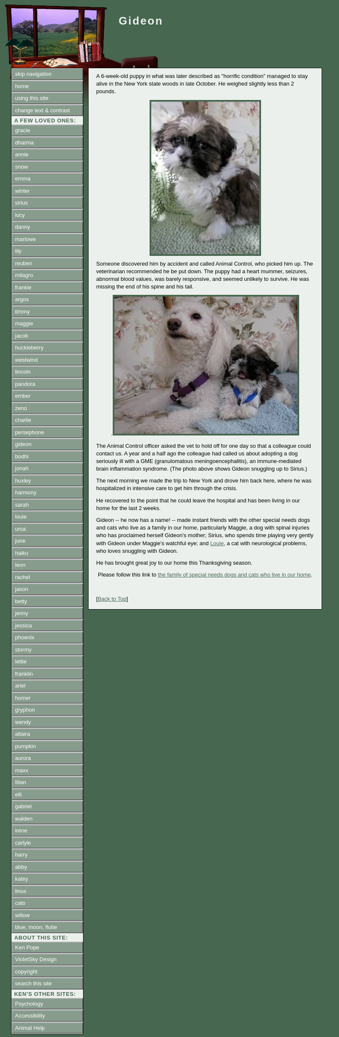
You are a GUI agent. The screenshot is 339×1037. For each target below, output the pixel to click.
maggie (24, 323)
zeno (21, 408)
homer (23, 698)
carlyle (23, 843)
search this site (33, 983)
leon (20, 565)
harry (21, 854)
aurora (23, 758)
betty (21, 601)
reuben (23, 263)
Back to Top (112, 599)
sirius (21, 203)
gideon (23, 444)
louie (21, 516)
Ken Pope (27, 947)
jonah (22, 468)
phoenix (25, 637)
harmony (26, 492)
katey (21, 879)
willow (22, 915)
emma (23, 178)
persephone (29, 432)
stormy (23, 649)
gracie (22, 130)
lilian (20, 782)
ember (23, 396)
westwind (26, 360)
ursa (20, 529)
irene (21, 830)
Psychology (29, 1004)
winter (22, 191)
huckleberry (29, 347)
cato (20, 903)
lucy (20, 215)
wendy (23, 722)
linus (21, 891)
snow (21, 167)
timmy (22, 311)
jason (21, 589)
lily (18, 251)
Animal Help (30, 1028)
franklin (24, 674)
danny (22, 227)
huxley (23, 480)
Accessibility (30, 1015)
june (20, 541)
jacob (21, 336)
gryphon (25, 710)
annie (22, 154)
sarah (22, 505)
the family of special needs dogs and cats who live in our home (234, 574)
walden (24, 818)
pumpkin (25, 746)
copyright (26, 971)
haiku (21, 553)
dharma (24, 142)
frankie (23, 287)
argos (22, 299)
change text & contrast (42, 110)
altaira (22, 734)
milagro (24, 275)
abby (21, 867)
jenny (21, 613)
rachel (22, 577)
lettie (21, 661)
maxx (21, 770)
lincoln (23, 372)
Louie (217, 543)
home (22, 86)
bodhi (22, 456)
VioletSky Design (36, 959)
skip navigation (33, 74)
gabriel (23, 806)
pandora (25, 384)
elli (18, 794)
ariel (20, 685)
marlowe (25, 239)
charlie (23, 420)
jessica (23, 625)
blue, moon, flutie (36, 927)
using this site (32, 98)
